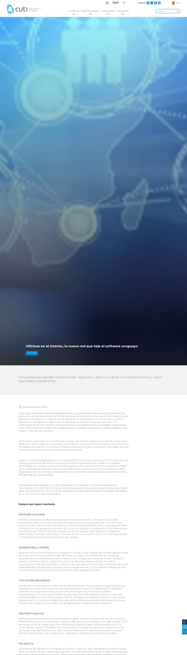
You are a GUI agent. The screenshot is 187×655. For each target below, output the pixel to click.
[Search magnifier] (178, 11)
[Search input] (167, 11)
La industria (108, 11)
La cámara (73, 11)
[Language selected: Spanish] (176, 3)
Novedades (123, 11)
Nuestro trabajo (90, 11)
